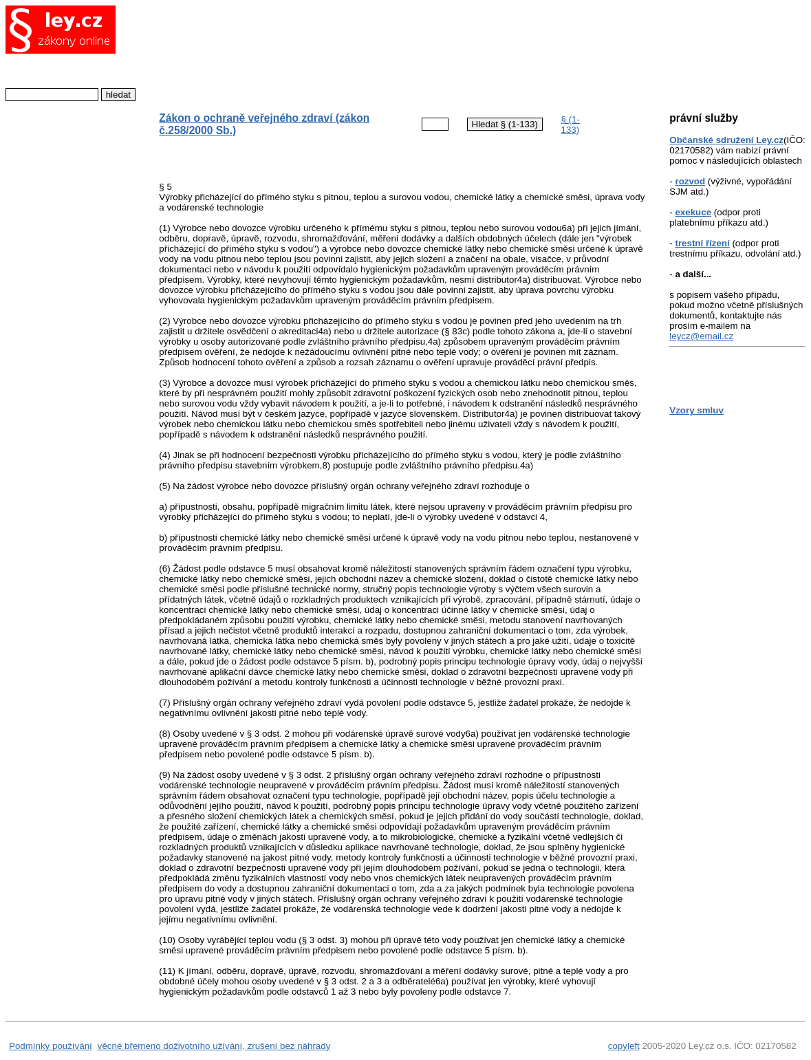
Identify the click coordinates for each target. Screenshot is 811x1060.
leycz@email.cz (701, 336)
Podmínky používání (50, 1046)
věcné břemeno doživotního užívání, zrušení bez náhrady (214, 1046)
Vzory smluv (696, 410)
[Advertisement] (390, 52)
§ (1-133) (570, 124)
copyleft (624, 1046)
